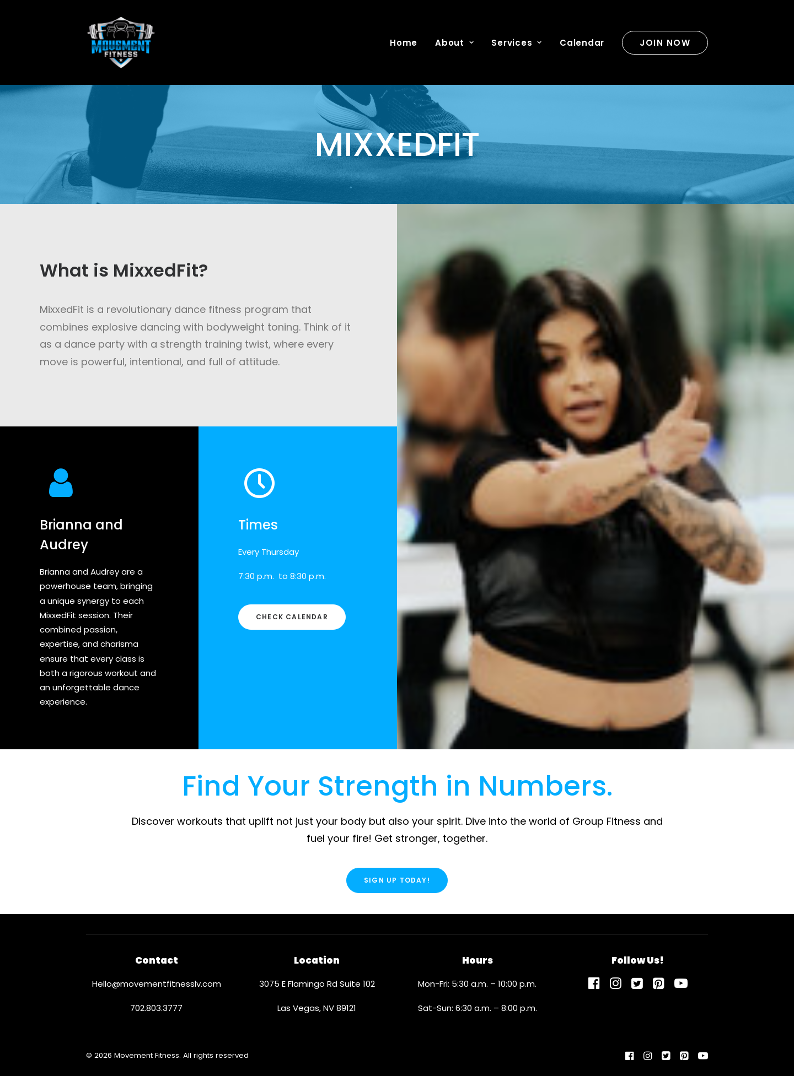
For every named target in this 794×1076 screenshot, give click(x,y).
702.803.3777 (156, 1008)
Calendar (582, 42)
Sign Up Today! (397, 880)
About (454, 42)
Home (403, 42)
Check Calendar (292, 616)
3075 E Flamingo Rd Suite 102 (317, 984)
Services (516, 42)
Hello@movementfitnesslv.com (156, 984)
